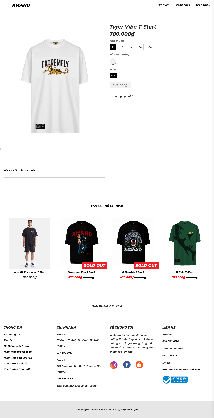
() (203, 4)
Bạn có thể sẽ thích (107, 205)
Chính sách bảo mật (17, 369)
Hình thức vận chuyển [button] (20, 170)
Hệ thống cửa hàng (16, 346)
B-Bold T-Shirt (185, 272)
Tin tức (8, 340)
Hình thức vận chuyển (18, 357)
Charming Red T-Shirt (81, 272)
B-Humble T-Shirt (133, 272)
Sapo (134, 409)
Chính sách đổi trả (16, 363)
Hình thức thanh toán (18, 351)
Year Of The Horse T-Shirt (30, 272)
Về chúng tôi (12, 334)
